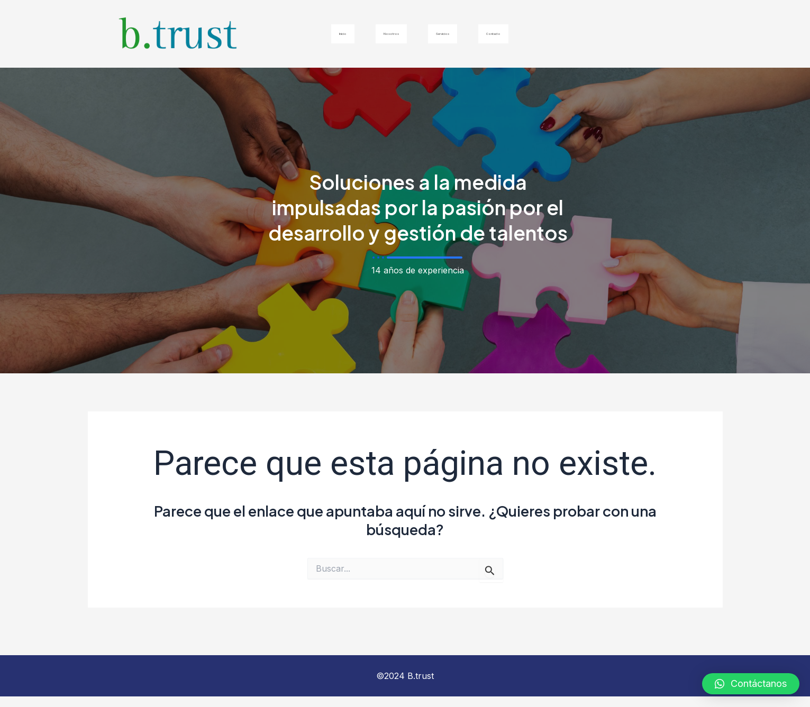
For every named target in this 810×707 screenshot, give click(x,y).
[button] (750, 683)
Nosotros (374, 34)
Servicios (449, 34)
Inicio (307, 34)
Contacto (523, 34)
